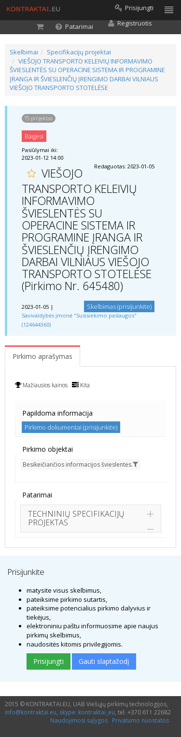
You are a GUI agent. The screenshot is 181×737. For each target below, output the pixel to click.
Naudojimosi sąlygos (79, 720)
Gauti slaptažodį (104, 661)
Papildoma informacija (57, 413)
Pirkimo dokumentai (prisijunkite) (71, 427)
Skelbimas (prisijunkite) (119, 306)
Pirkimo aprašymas (42, 356)
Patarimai (37, 494)
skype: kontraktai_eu (87, 712)
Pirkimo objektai (47, 449)
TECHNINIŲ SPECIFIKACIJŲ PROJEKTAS (76, 518)
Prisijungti (48, 661)
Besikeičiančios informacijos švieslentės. (80, 464)
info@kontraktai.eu (30, 712)
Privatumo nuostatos (140, 720)
